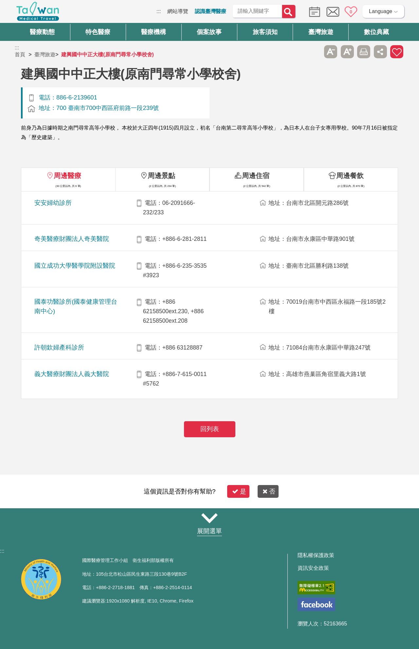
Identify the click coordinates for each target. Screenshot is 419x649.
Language (380, 11)
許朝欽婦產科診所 (59, 347)
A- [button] (330, 51)
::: (158, 11)
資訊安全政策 (313, 568)
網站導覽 (177, 11)
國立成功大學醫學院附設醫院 (74, 265)
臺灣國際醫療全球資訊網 (37, 13)
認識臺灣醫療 (210, 11)
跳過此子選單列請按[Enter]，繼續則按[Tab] (314, 51)
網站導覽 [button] (209, 518)
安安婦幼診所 (53, 202)
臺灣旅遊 (44, 54)
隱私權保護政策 (316, 555)
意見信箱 (332, 11)
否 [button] (269, 491)
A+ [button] (347, 51)
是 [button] (239, 491)
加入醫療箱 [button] (396, 51)
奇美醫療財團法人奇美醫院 (71, 238)
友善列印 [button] (363, 51)
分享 (380, 51)
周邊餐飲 (350, 175)
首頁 (20, 54)
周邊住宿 (255, 175)
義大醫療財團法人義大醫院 (71, 373)
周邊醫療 (67, 175)
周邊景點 (161, 175)
